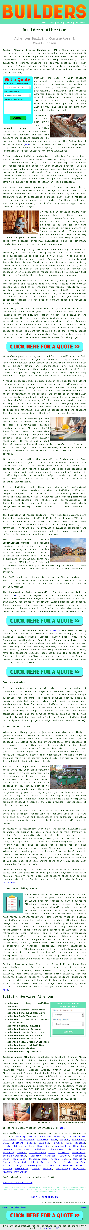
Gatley (50, 1165)
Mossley (68, 1162)
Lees (31, 1146)
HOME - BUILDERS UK (44, 1197)
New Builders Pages (18, 1207)
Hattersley (19, 1146)
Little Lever (27, 1140)
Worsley (80, 1162)
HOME (44, 23)
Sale (45, 1159)
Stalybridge (63, 1169)
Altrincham (22, 1149)
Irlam (52, 1152)
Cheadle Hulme (76, 1136)
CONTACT (68, 23)
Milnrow (7, 1172)
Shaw (5, 1143)
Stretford (17, 1143)
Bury (16, 1162)
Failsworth (9, 1140)
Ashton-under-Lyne (40, 1136)
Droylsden (79, 1169)
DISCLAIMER (80, 23)
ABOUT (59, 23)
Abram (54, 1140)
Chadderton (56, 1149)
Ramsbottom (21, 1169)
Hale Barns (53, 1162)
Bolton (7, 1165)
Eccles (31, 1143)
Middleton (79, 1146)
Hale (24, 1162)
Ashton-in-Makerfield (72, 1165)
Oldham (36, 1169)
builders (8, 1136)
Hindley (20, 1136)
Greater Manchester (74, 1133)
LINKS (51, 23)
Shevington (34, 1165)
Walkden (21, 1152)
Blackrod (44, 1143)
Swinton (64, 1156)
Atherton (55, 630)
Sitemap (5, 1207)
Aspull (66, 1159)
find (45, 964)
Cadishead (39, 1149)
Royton (55, 1159)
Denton (7, 1162)
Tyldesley (8, 1152)
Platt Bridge (76, 1149)
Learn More (46, 1228)
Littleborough (37, 1152)
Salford (7, 1169)
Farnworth (63, 1152)
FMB (27, 144)
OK (57, 1228)
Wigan (6, 1159)
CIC (17, 595)
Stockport (79, 1156)
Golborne (34, 1159)
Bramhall (59, 1136)
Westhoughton (62, 1146)
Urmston (7, 1149)
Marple (7, 1146)
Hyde (68, 1143)
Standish (42, 1140)
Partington (20, 1172)
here (5, 990)
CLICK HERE (9, 882)
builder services (69, 980)
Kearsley (35, 1156)
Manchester (78, 1140)
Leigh (19, 1165)
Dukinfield (37, 1162)
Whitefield (78, 1152)
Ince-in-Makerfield (14, 1156)
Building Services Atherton (28, 997)
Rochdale (80, 1143)
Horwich (57, 1143)
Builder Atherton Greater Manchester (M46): (31, 50)
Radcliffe (79, 1159)
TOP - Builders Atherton (17, 1183)
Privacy (84, 1207)
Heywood (64, 1140)
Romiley (47, 1169)
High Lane (19, 1159)
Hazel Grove (44, 1146)
